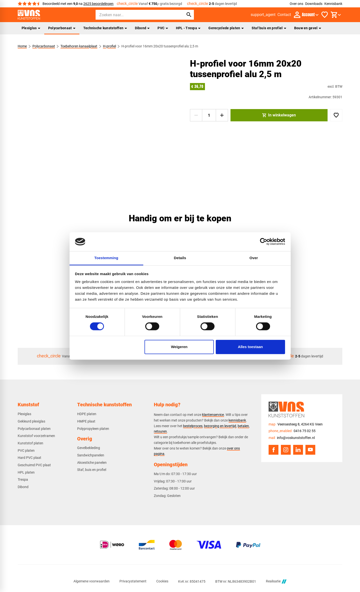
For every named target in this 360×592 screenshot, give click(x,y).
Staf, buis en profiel (91, 470)
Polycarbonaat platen (34, 429)
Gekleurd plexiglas (31, 421)
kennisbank (237, 420)
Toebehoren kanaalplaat (78, 46)
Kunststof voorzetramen (36, 436)
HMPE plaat (86, 421)
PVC (163, 28)
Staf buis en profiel (269, 28)
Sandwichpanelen (90, 455)
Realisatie (276, 581)
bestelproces (192, 426)
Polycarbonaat (61, 28)
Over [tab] (253, 258)
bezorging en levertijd (220, 426)
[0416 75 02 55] (292, 431)
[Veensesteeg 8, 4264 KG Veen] (296, 424)
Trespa (23, 479)
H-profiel (109, 46)
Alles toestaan (250, 347)
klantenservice (213, 415)
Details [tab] (180, 258)
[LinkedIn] (298, 450)
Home (22, 46)
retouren (160, 431)
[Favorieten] (324, 15)
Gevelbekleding (88, 448)
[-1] (196, 115)
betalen (243, 426)
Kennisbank (333, 4)
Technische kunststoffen (105, 28)
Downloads (313, 4)
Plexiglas (31, 28)
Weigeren (179, 347)
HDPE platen (86, 414)
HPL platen (26, 472)
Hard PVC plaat (29, 458)
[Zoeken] (135, 15)
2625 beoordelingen (98, 4)
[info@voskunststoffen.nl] (292, 438)
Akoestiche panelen (92, 463)
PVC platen (26, 450)
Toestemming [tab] (106, 258)
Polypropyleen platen (93, 429)
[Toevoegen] (336, 115)
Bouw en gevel (307, 28)
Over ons (296, 4)
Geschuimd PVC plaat (34, 465)
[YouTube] (310, 450)
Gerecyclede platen (226, 28)
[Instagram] (286, 450)
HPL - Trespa (188, 28)
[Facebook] (273, 450)
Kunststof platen (30, 443)
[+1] (222, 115)
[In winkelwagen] (279, 115)
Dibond (142, 28)
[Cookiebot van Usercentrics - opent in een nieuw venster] (263, 241)
